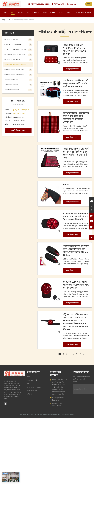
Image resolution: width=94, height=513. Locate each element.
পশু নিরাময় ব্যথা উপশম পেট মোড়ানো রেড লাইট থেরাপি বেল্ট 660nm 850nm (75, 83)
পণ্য (12, 13)
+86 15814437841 (19, 113)
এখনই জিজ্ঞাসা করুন (18, 130)
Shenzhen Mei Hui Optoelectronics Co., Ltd (47, 414)
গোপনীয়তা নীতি (32, 391)
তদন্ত (88, 4)
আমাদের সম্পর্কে (33, 13)
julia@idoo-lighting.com (67, 4)
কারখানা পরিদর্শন (49, 13)
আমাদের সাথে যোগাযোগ (82, 13)
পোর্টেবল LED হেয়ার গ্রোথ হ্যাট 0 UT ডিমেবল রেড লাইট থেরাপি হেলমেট (76, 285)
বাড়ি (5, 13)
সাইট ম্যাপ (30, 394)
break (66, 184)
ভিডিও (20, 13)
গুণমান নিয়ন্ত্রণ (64, 13)
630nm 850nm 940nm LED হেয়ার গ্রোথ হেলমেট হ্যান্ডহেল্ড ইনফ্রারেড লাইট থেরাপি (76, 216)
